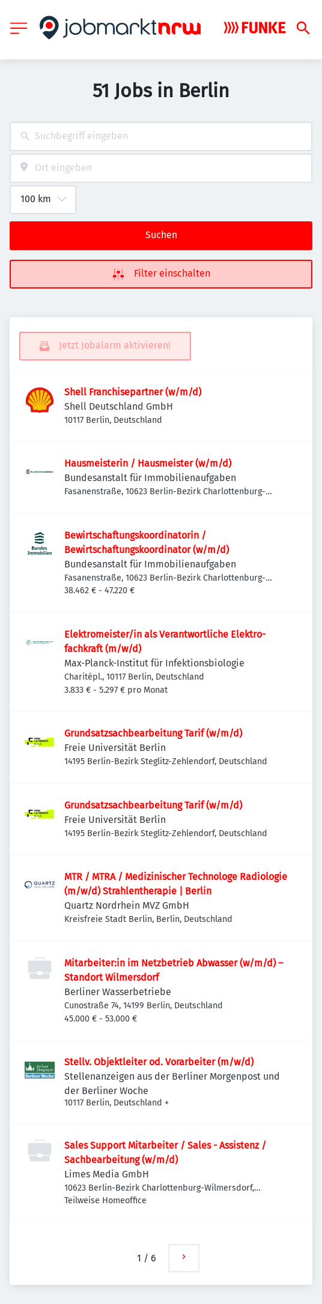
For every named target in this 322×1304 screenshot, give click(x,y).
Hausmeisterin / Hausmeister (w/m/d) (147, 463)
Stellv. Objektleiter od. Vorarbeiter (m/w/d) (159, 1062)
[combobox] (161, 136)
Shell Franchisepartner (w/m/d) (132, 392)
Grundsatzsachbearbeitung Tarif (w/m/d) (153, 733)
